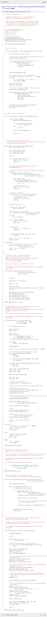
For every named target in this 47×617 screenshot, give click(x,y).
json (45, 614)
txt (41, 614)
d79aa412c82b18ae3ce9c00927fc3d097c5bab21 (31, 6)
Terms (15, 615)
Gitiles (8, 615)
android (3, 6)
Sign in (44, 2)
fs (3, 8)
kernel (9, 6)
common (14, 6)
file (29, 11)
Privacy (11, 615)
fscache (7, 8)
